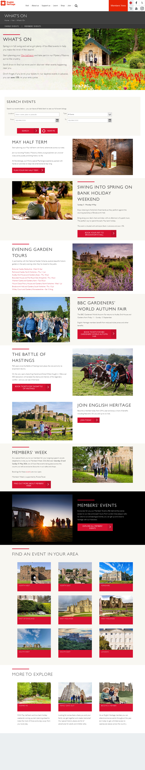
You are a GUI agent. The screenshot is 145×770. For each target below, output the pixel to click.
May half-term (27, 55)
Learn (56, 6)
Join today (91, 421)
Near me (50, 131)
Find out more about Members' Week (34, 486)
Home (7, 20)
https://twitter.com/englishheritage (142, 3)
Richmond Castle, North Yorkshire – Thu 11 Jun (29, 273)
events (28, 472)
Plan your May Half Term (31, 171)
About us (36, 6)
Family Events (12, 26)
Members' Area (118, 6)
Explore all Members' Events (97, 529)
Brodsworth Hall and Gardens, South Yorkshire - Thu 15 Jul (33, 287)
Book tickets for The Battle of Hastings (34, 388)
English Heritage (12, 5)
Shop (64, 6)
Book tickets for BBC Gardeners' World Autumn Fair (98, 335)
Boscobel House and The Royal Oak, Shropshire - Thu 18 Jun (33, 278)
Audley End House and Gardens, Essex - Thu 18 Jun (30, 276)
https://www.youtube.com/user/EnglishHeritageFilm (136, 8)
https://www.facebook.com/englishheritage (136, 3)
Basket (131, 8)
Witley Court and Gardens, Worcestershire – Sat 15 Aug (32, 290)
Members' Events (32, 26)
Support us (47, 6)
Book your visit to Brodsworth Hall (100, 234)
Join (70, 6)
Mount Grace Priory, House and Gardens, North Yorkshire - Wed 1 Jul (37, 284)
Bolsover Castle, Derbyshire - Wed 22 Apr (27, 270)
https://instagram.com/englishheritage (142, 8)
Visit (28, 6)
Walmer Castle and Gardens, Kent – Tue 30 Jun (29, 281)
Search (77, 6)
